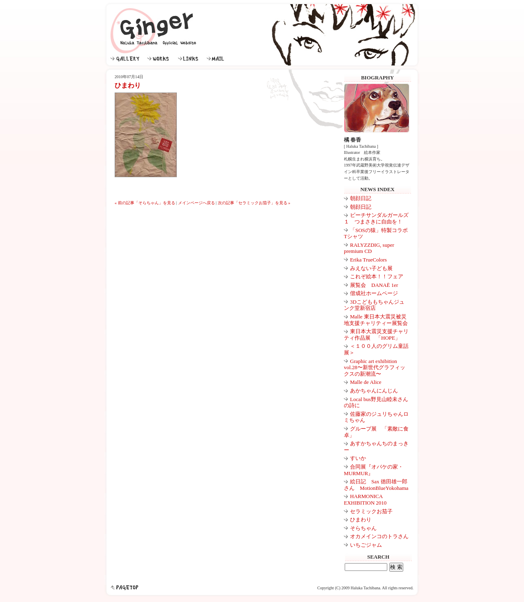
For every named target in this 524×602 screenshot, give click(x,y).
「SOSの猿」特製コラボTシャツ (376, 233)
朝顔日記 (360, 198)
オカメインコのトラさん (379, 536)
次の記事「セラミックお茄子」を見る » (254, 203)
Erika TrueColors (368, 260)
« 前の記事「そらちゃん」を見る (145, 203)
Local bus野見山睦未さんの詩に (376, 402)
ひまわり (360, 519)
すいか (358, 458)
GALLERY (127, 58)
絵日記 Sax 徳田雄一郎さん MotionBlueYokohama (376, 484)
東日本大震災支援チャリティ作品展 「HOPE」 (376, 334)
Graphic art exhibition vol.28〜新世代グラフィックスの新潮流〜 (374, 367)
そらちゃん (363, 528)
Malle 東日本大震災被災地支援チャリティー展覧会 (376, 319)
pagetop (124, 587)
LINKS (190, 58)
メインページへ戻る (196, 203)
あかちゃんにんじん (374, 391)
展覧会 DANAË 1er (374, 285)
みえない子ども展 (371, 268)
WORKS (160, 58)
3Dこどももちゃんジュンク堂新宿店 (374, 305)
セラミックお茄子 (371, 511)
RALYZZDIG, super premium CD (369, 248)
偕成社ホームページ (374, 293)
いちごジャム (366, 545)
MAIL (218, 58)
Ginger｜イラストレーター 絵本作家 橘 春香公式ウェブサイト (155, 30)
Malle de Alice (366, 382)
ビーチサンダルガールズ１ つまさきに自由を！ (376, 218)
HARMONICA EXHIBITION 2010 (365, 499)
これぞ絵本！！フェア (376, 276)
